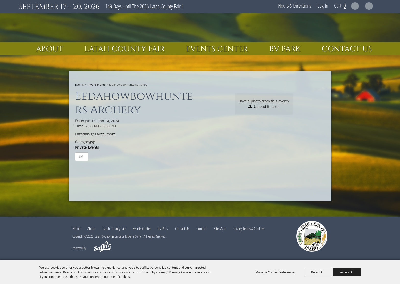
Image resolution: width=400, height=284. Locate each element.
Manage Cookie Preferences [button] (275, 272)
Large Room (105, 134)
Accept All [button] (347, 272)
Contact (201, 228)
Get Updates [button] (369, 6)
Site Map (220, 228)
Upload (260, 106)
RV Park (285, 49)
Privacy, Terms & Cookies (248, 228)
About (49, 49)
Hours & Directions (294, 5)
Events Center (217, 49)
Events (79, 84)
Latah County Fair (124, 49)
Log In (322, 5)
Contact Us (347, 49)
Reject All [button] (317, 272)
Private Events (96, 84)
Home (76, 228)
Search (355, 6)
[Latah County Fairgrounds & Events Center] (200, 28)
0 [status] (345, 5)
